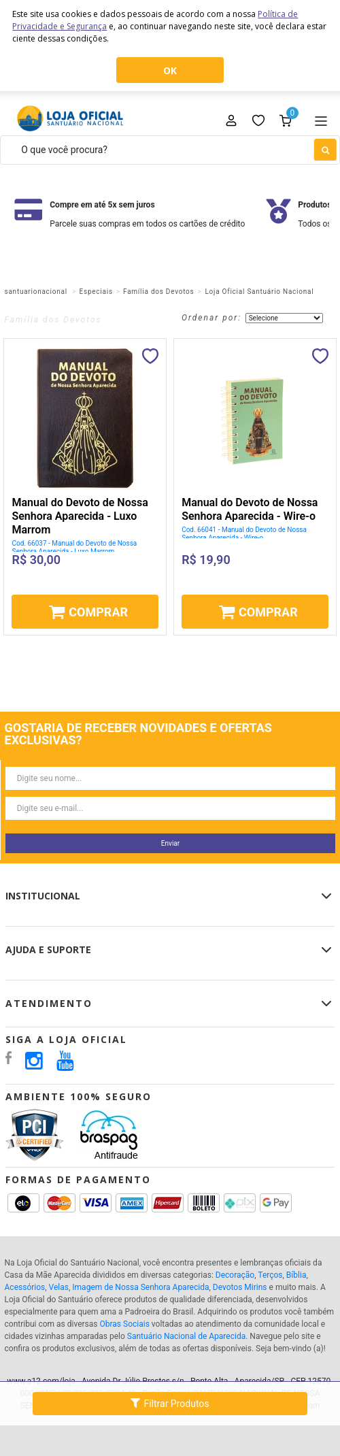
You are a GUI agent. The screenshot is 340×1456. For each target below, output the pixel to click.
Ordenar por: (211, 317)
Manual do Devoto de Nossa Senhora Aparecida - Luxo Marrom (80, 516)
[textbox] (170, 150)
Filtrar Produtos (170, 1403)
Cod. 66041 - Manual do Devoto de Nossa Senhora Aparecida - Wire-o (244, 534)
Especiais (96, 291)
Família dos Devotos (158, 291)
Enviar (170, 843)
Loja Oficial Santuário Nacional (259, 291)
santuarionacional (36, 291)
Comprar (98, 612)
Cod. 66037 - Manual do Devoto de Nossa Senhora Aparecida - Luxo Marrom (74, 547)
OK (170, 70)
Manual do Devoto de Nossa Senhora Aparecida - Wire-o (250, 509)
